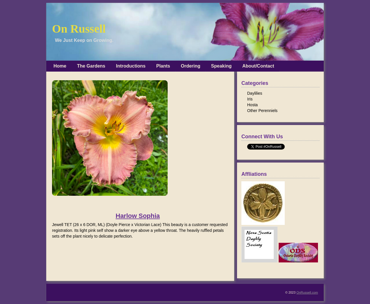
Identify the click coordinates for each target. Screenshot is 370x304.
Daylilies (254, 93)
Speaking (221, 66)
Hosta (252, 104)
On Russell (79, 28)
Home (59, 66)
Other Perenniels (262, 110)
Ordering (191, 66)
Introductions (130, 66)
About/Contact (258, 66)
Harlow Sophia (138, 216)
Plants (163, 66)
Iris (250, 99)
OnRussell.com (307, 292)
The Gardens (91, 66)
